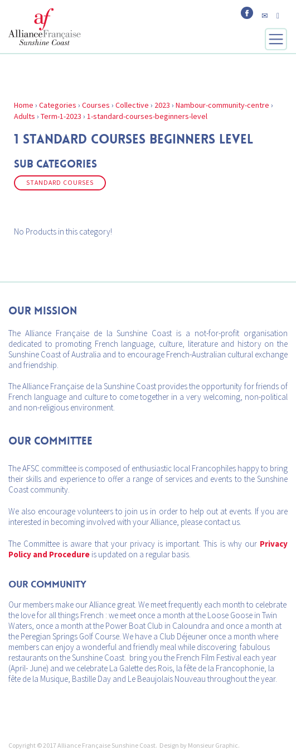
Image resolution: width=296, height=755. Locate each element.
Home (23, 105)
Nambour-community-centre (222, 105)
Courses (96, 105)
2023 (162, 105)
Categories (57, 105)
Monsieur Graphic (213, 745)
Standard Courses (60, 183)
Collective (132, 105)
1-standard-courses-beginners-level (147, 116)
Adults (24, 116)
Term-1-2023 (61, 116)
